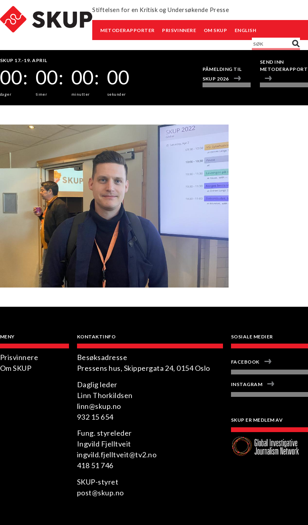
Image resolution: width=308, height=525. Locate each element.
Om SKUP (215, 30)
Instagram (246, 384)
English (245, 30)
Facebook (245, 362)
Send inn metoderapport (284, 65)
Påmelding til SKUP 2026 (222, 74)
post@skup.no (100, 492)
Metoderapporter (127, 30)
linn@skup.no (99, 406)
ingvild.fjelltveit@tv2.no (116, 454)
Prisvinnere (179, 30)
